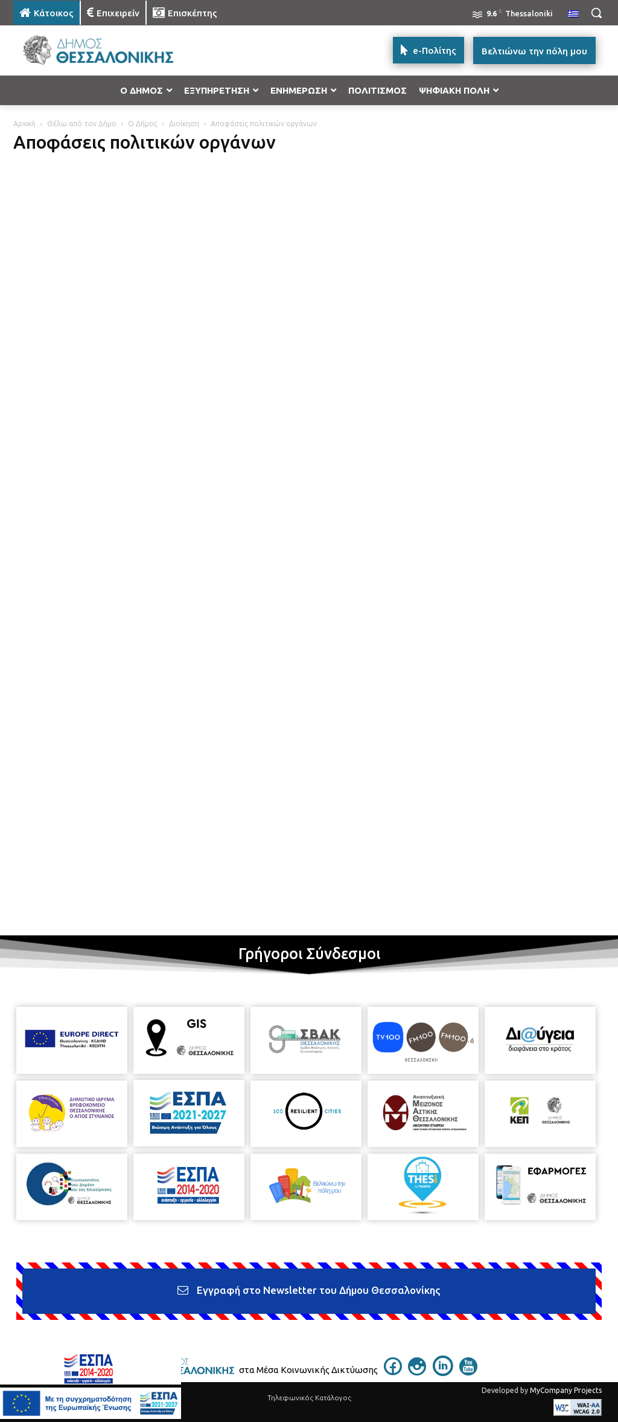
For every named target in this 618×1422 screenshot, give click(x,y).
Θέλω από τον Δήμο (81, 124)
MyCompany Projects (566, 1390)
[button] (596, 12)
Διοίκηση (184, 124)
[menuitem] (573, 14)
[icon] (393, 1372)
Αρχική (24, 124)
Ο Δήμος (143, 124)
